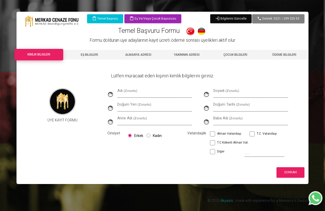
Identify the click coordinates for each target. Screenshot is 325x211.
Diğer (217, 152)
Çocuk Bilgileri (235, 55)
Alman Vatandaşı (225, 134)
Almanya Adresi (138, 55)
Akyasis (227, 201)
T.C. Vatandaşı (263, 134)
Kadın (154, 136)
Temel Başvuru (105, 18)
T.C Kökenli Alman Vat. (229, 143)
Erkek (135, 136)
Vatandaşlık (194, 133)
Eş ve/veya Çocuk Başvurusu (152, 18)
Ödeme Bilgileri (284, 55)
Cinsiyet (113, 133)
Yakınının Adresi (187, 55)
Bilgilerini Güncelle (231, 18)
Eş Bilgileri (89, 55)
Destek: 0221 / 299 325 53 (278, 18)
